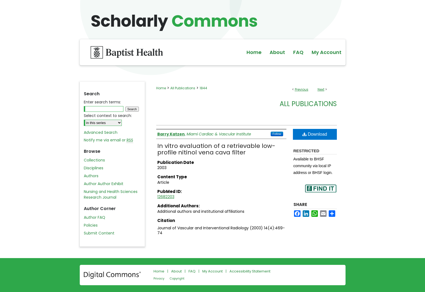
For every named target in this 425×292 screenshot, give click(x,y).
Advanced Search (100, 132)
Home (161, 88)
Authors (91, 176)
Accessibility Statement (249, 271)
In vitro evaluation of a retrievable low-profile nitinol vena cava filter (216, 149)
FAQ (192, 271)
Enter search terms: (102, 102)
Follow (277, 133)
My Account (212, 271)
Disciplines (93, 168)
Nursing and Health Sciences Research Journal (111, 194)
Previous (301, 89)
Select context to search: (108, 115)
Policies (91, 225)
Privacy (159, 278)
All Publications (182, 88)
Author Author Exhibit (103, 183)
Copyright (177, 278)
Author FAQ (94, 217)
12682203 (165, 196)
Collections (94, 160)
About (176, 271)
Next (321, 89)
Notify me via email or (108, 140)
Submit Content (99, 233)
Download (314, 134)
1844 (203, 88)
